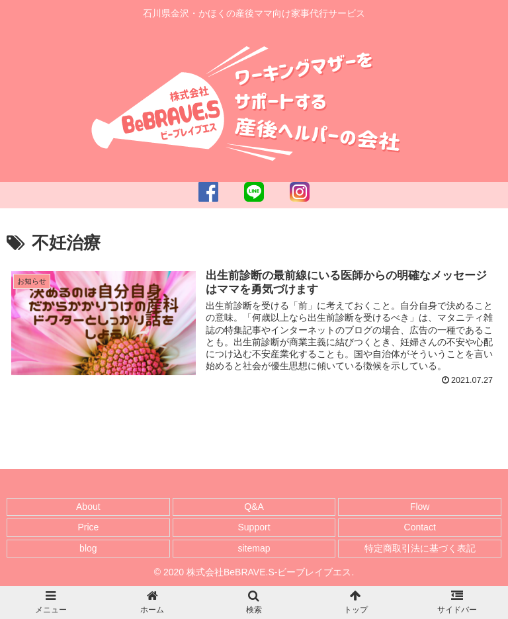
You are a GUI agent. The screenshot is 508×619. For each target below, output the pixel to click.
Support (253, 527)
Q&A (254, 506)
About (88, 506)
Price (88, 527)
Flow (420, 506)
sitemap (253, 548)
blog (88, 548)
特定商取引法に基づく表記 (420, 548)
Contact (420, 527)
